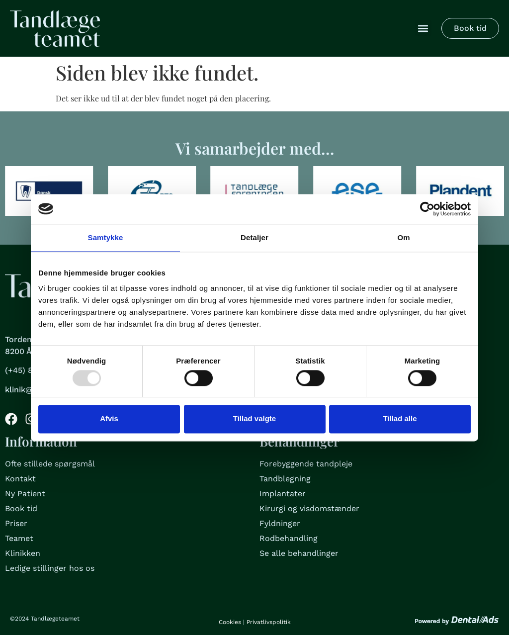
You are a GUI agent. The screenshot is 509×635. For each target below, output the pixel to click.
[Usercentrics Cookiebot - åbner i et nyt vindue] (427, 208)
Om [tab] (403, 237)
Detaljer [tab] (254, 237)
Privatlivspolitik (269, 622)
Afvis (109, 419)
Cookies (230, 622)
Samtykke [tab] (105, 237)
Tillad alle (400, 419)
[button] (423, 28)
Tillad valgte (254, 419)
